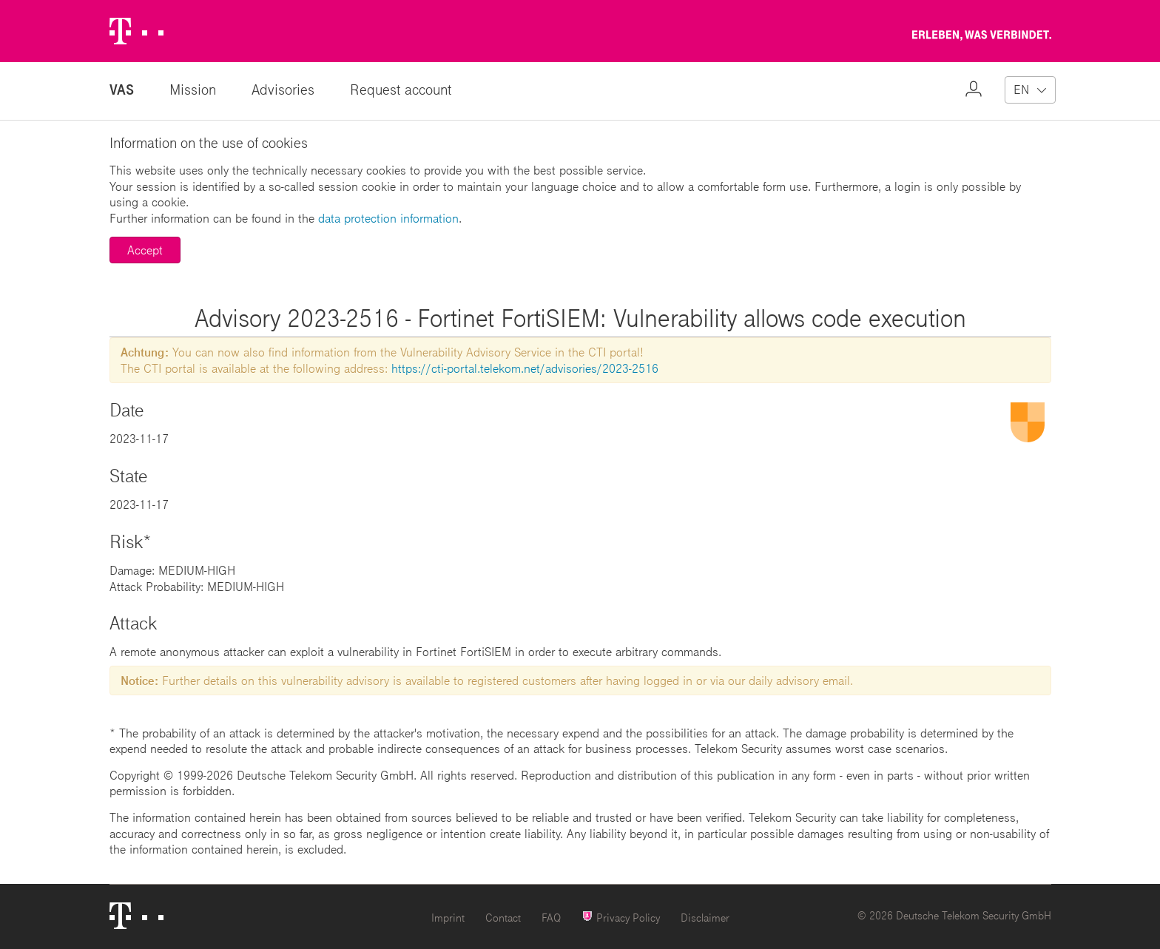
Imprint (448, 917)
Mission (192, 89)
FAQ (551, 917)
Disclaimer (705, 917)
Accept (145, 250)
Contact (503, 917)
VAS (121, 89)
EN (1021, 89)
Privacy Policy (620, 917)
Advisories (283, 89)
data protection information (388, 218)
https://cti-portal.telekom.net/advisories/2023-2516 (524, 368)
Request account (401, 89)
